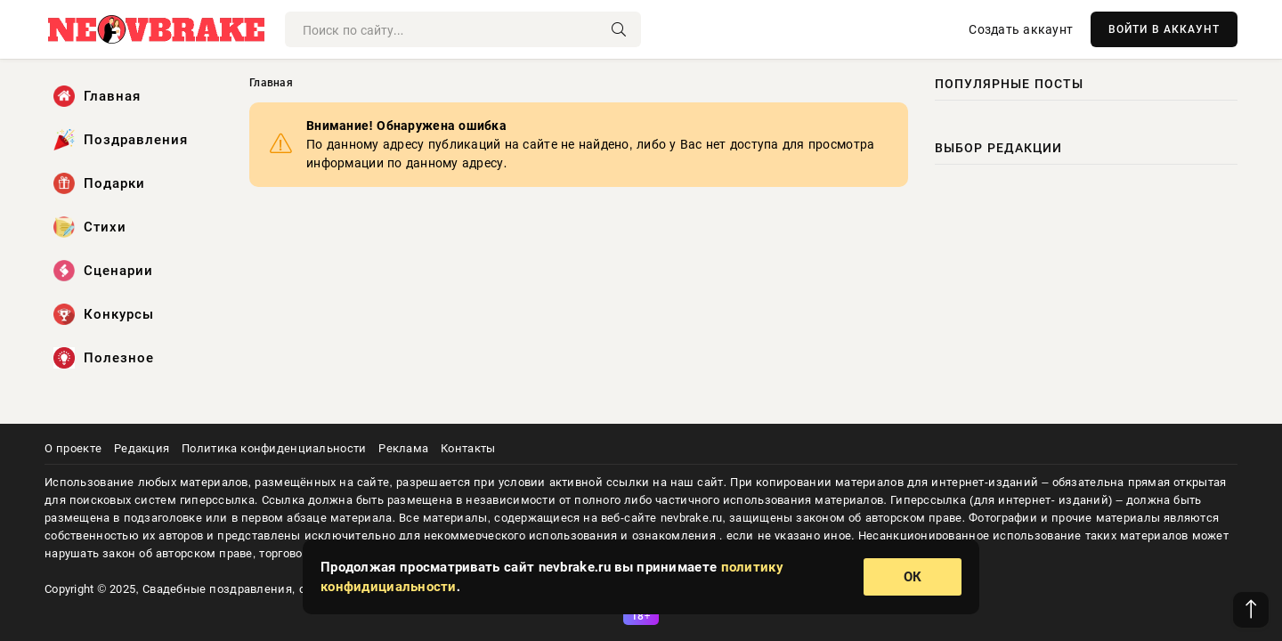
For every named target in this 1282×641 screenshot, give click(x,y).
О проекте (73, 448)
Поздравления (120, 139)
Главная (97, 96)
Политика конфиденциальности (274, 448)
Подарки (99, 183)
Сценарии (103, 270)
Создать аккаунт (1021, 29)
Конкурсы (103, 314)
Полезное (103, 358)
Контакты (468, 448)
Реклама (403, 448)
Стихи (89, 227)
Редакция (141, 448)
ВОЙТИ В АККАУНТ (1164, 29)
